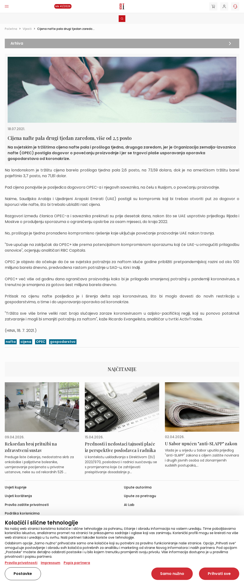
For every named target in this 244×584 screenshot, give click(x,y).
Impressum (50, 562)
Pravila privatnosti (21, 562)
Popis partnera (77, 562)
